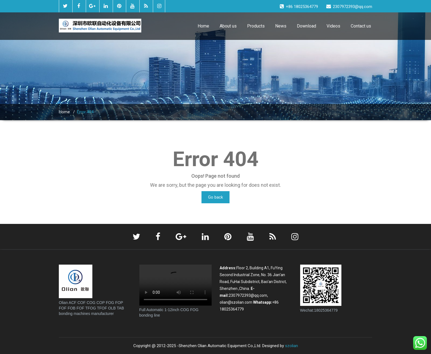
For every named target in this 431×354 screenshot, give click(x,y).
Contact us (361, 26)
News (280, 26)
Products (256, 26)
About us (228, 26)
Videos (333, 26)
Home (203, 26)
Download (306, 26)
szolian (291, 345)
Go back (215, 197)
